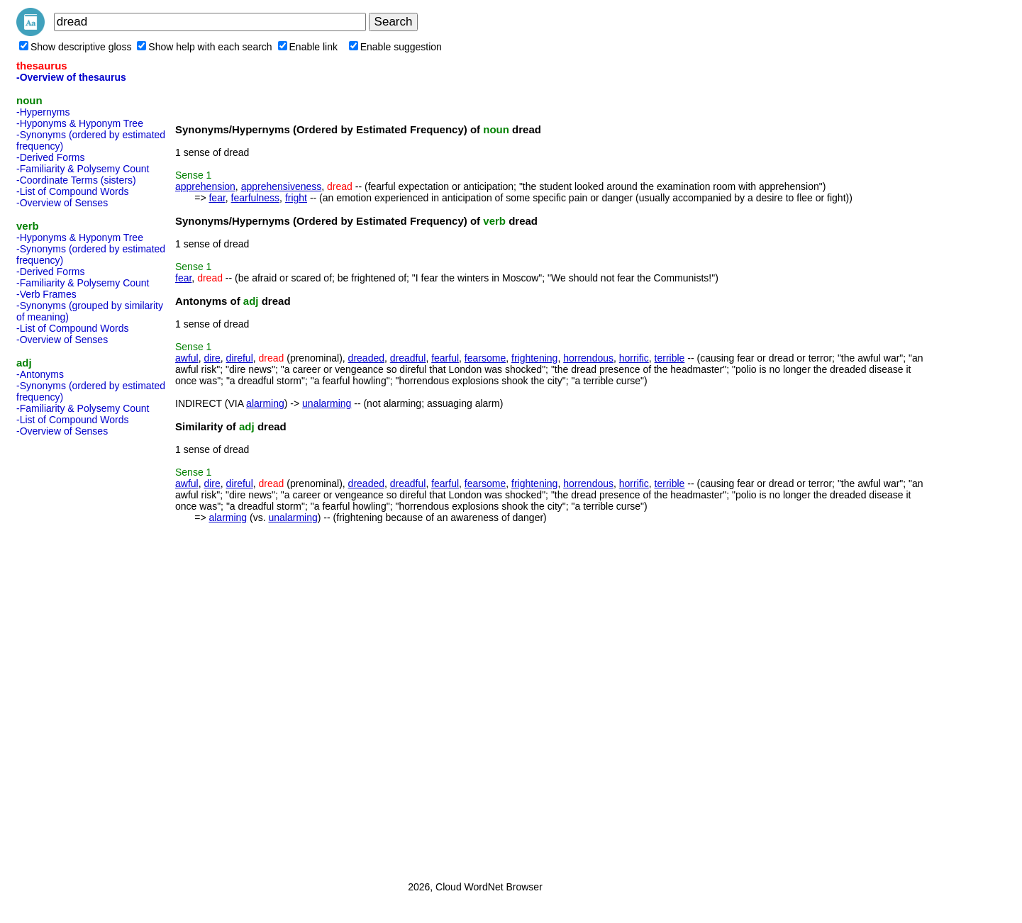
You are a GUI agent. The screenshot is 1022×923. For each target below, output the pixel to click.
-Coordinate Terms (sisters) (76, 180)
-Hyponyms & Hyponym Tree (79, 123)
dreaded (366, 358)
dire (212, 358)
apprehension (205, 186)
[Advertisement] (73, 654)
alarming (265, 403)
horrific (634, 358)
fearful (445, 358)
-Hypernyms (43, 112)
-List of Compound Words (72, 191)
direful (239, 358)
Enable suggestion (395, 46)
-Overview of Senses (62, 202)
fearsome (485, 358)
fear (217, 197)
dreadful (408, 358)
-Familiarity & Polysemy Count (83, 168)
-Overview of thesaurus (71, 77)
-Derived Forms (50, 157)
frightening (534, 358)
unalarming (326, 403)
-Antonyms (40, 374)
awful (187, 358)
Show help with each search (204, 46)
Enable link (308, 46)
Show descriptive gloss (75, 46)
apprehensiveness (281, 186)
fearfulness (255, 197)
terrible (670, 358)
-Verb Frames (46, 294)
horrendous (588, 358)
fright (296, 197)
